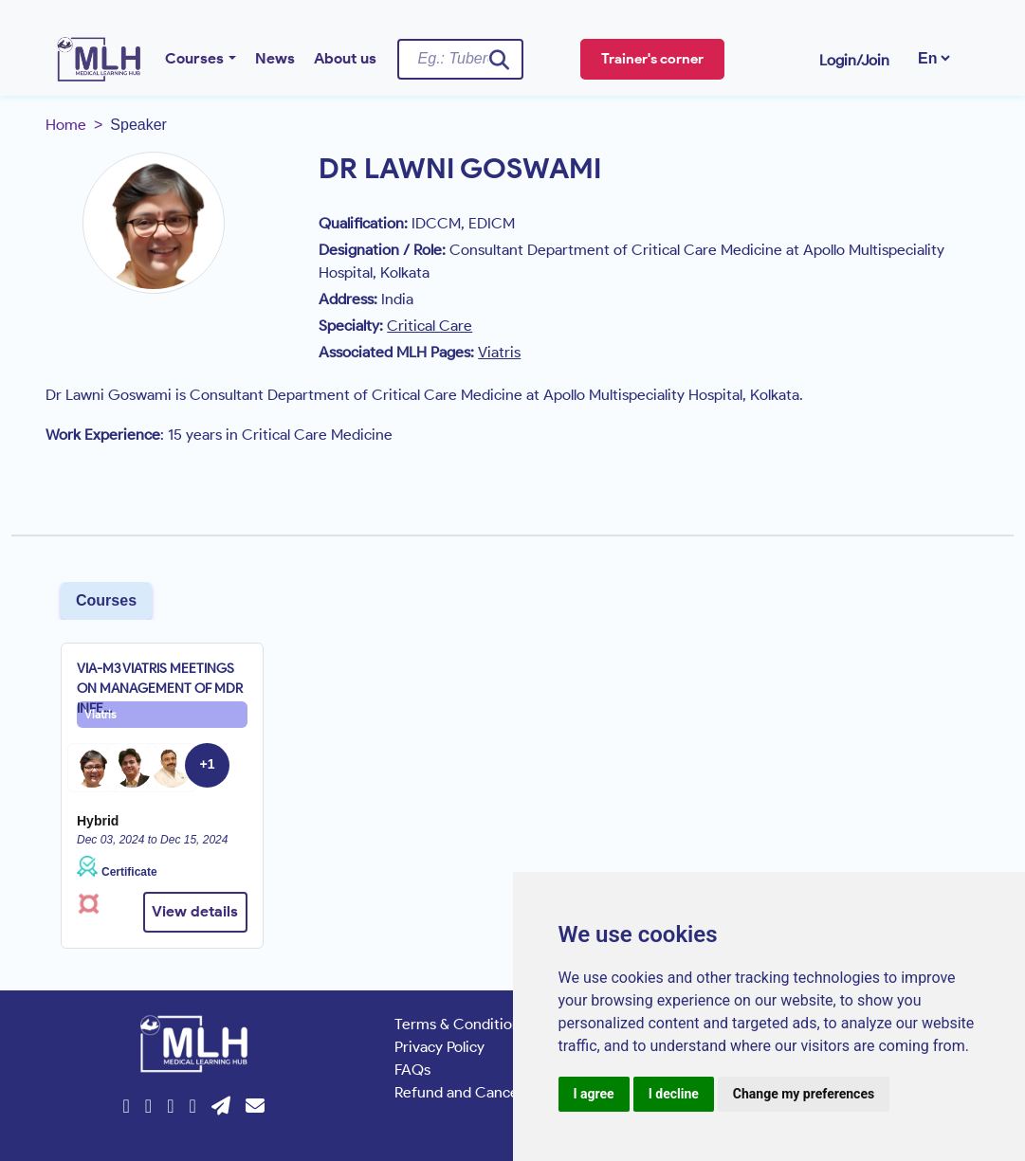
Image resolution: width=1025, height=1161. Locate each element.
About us (345, 58)
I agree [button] (594, 1093)
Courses (194, 58)
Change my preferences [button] (803, 1093)
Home (66, 125)
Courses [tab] (106, 600)
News (275, 58)
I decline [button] (674, 1093)
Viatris (100, 714)
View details (195, 911)
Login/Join (854, 60)
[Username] (460, 58)
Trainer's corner (652, 58)
